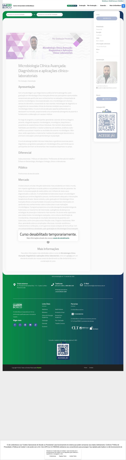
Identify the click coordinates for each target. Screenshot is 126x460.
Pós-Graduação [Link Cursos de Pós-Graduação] (59, 320)
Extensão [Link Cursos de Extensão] (44, 323)
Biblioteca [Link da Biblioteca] (44, 312)
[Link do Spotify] (25, 325)
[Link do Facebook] (15, 325)
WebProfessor (110, 1)
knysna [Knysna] (39, 367)
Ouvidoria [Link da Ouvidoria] (44, 326)
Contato (91, 367)
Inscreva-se (68, 6)
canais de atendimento (61, 238)
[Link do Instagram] (20, 325)
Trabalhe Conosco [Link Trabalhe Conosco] (60, 323)
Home (85, 367)
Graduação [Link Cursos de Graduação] (45, 320)
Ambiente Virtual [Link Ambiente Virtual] (59, 312)
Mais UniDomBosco (112, 5)
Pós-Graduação (88, 5)
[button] (123, 6)
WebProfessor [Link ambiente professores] (59, 309)
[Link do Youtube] (30, 325)
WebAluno (101, 1)
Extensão (99, 5)
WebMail (117, 1)
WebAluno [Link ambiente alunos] (45, 309)
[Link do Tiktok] (35, 325)
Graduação (79, 5)
